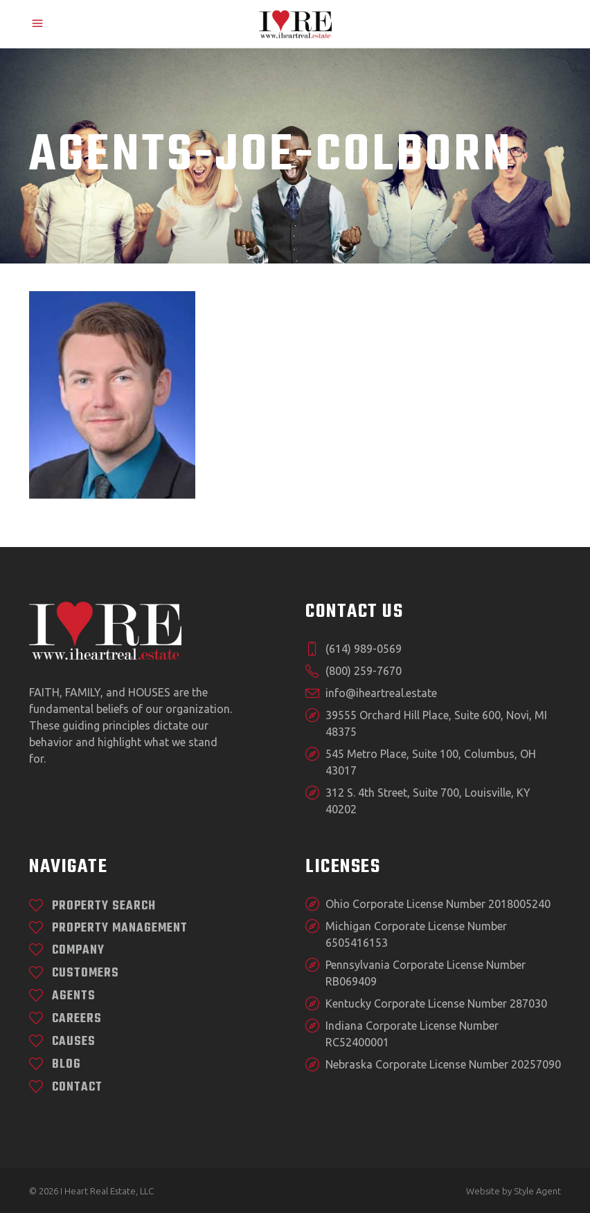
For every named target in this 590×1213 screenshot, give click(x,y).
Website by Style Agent (513, 1191)
